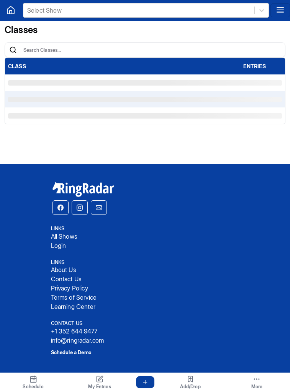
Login (58, 245)
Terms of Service (74, 297)
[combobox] (28, 10)
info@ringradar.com (77, 340)
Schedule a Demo (71, 352)
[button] (60, 207)
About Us (63, 270)
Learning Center (73, 306)
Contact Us (66, 279)
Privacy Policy (69, 288)
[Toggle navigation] (280, 10)
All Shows (64, 236)
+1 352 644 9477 (74, 331)
